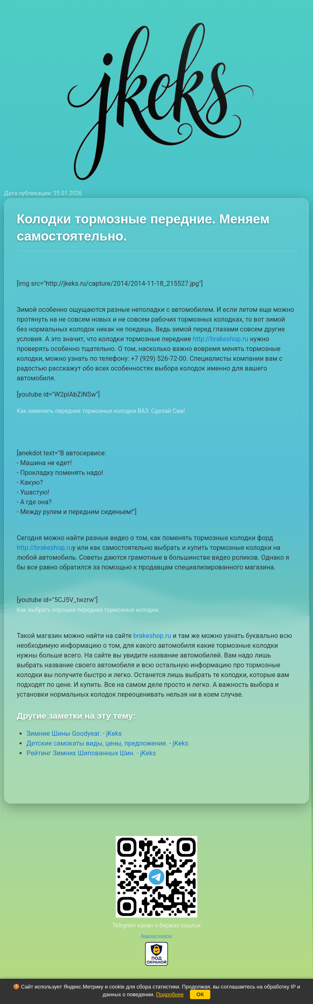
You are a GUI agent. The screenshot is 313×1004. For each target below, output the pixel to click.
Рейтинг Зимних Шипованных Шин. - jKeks (91, 753)
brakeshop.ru (152, 636)
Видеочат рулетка (156, 936)
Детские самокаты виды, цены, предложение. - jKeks (107, 743)
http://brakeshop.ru (220, 339)
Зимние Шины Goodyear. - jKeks (74, 733)
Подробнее (169, 994)
